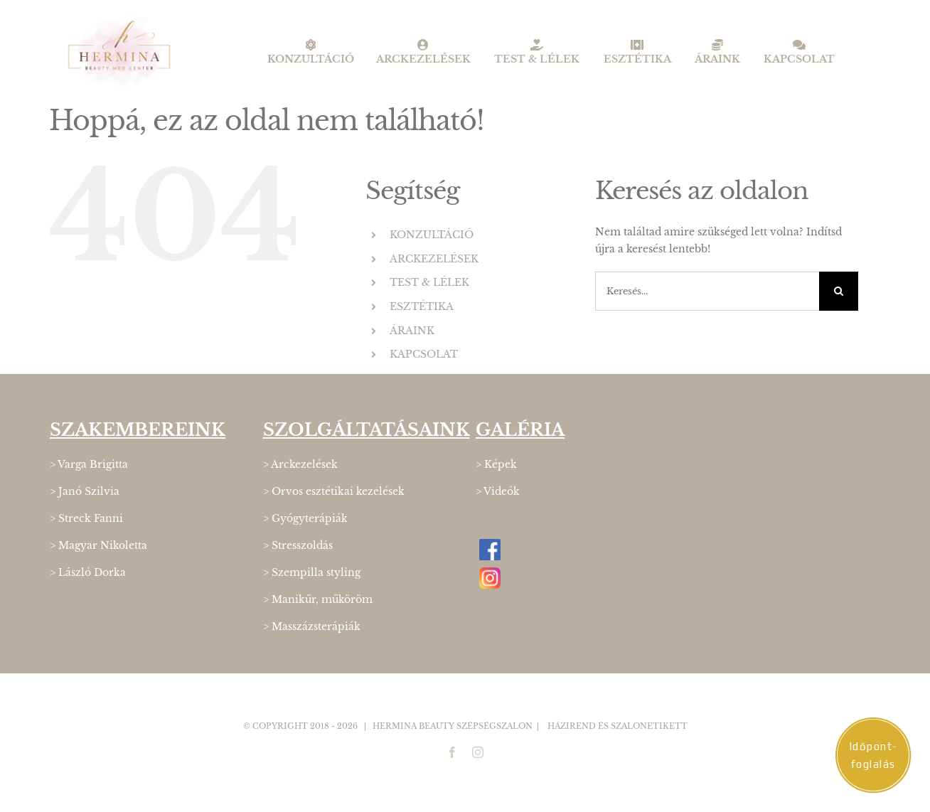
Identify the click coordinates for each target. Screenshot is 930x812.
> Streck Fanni (86, 518)
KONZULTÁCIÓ (432, 234)
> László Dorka (88, 572)
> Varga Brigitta (89, 464)
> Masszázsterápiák (311, 626)
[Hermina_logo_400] (119, 19)
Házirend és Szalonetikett (617, 726)
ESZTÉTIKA (422, 306)
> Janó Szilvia (84, 491)
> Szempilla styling (311, 572)
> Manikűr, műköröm (318, 599)
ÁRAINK (412, 330)
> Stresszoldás (298, 545)
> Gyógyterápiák (305, 518)
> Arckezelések (300, 464)
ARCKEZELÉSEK (434, 258)
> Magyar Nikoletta (98, 545)
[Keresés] (838, 291)
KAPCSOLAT (424, 354)
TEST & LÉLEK (429, 282)
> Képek (496, 464)
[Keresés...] (707, 291)
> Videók (498, 491)
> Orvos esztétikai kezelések (334, 491)
